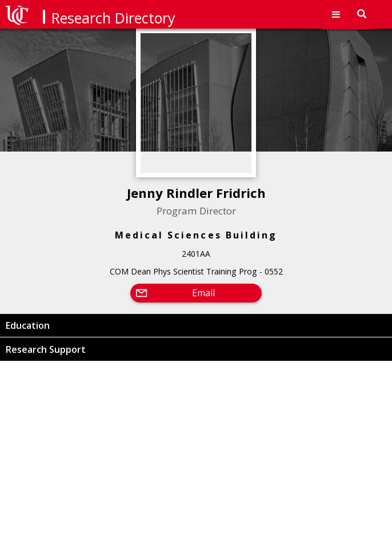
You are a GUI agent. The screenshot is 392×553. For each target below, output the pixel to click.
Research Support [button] (46, 349)
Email (203, 293)
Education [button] (28, 325)
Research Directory (113, 17)
